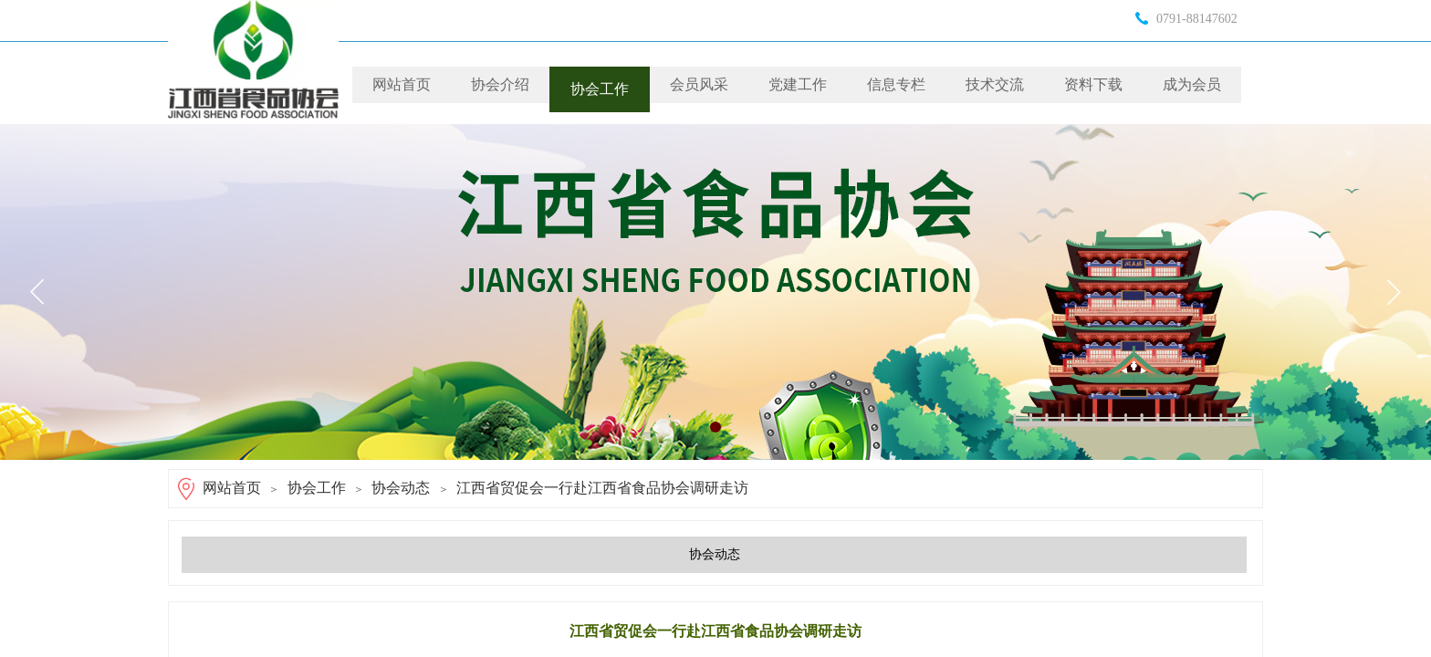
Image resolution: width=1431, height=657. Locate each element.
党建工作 (797, 84)
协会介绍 (500, 84)
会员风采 (699, 84)
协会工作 (599, 89)
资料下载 (1093, 84)
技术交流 (995, 84)
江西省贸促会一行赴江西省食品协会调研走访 (602, 487)
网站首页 (401, 84)
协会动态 (400, 487)
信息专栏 (896, 84)
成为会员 (1192, 84)
